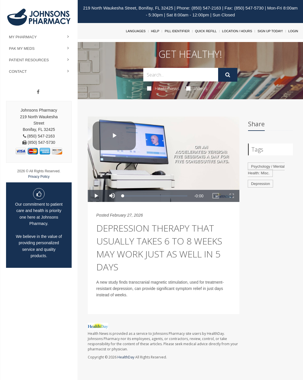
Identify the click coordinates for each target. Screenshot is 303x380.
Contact (18, 71)
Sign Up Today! (270, 31)
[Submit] (227, 75)
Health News (163, 88)
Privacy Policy (39, 177)
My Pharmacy (23, 37)
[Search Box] (180, 74)
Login (293, 31)
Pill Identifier (177, 31)
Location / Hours (237, 31)
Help (155, 31)
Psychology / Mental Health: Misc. (266, 169)
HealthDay (125, 357)
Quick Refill (206, 31)
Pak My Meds (22, 48)
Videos (196, 88)
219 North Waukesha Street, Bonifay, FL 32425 (128, 7)
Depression (260, 184)
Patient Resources (29, 60)
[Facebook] (38, 92)
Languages (135, 31)
